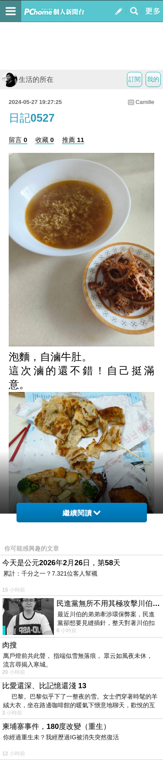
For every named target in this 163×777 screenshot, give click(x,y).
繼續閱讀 (81, 513)
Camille (145, 102)
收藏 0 (44, 139)
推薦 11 (73, 139)
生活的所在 (27, 79)
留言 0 (18, 139)
